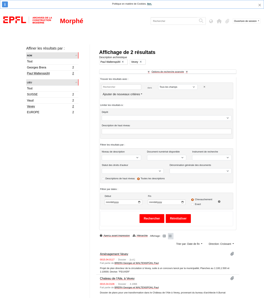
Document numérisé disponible (163, 151)
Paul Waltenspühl (50, 73)
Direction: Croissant (220, 243)
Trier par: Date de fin (188, 243)
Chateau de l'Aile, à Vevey (117, 278)
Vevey (50, 106)
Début (108, 196)
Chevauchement (203, 199)
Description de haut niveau (116, 125)
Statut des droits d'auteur (115, 165)
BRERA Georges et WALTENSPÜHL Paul (136, 263)
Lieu (29, 82)
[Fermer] (260, 5)
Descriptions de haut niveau (120, 178)
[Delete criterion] (204, 87)
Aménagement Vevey (114, 254)
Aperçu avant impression (115, 235)
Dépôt (105, 112)
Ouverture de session (245, 21)
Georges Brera (50, 68)
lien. (149, 3)
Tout (29, 61)
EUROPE (50, 112)
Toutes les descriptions (153, 178)
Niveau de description (113, 151)
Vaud (50, 101)
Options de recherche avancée (167, 71)
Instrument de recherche (205, 151)
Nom (29, 55)
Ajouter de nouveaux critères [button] (121, 94)
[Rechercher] (174, 21)
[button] (219, 21)
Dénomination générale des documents (190, 165)
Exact (198, 204)
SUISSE (50, 95)
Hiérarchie (140, 235)
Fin (149, 196)
